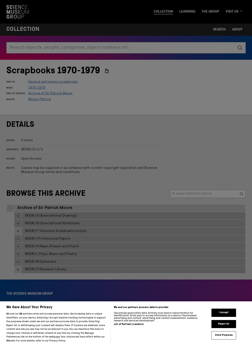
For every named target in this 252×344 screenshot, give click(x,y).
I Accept (224, 316)
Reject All (223, 327)
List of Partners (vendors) (129, 328)
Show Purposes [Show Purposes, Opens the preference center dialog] (224, 339)
